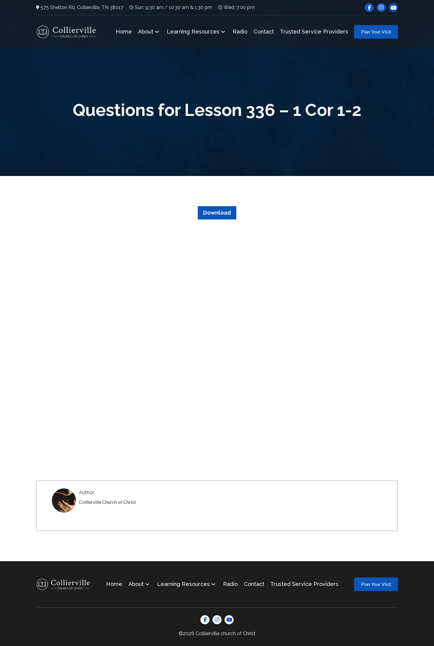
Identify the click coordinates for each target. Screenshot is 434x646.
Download (217, 212)
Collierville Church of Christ (107, 502)
